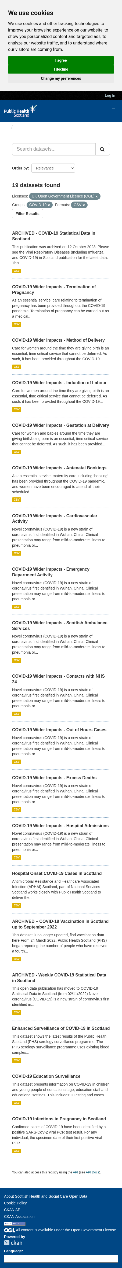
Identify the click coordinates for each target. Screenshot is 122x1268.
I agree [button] (61, 60)
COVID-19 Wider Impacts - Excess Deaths (54, 777)
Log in (110, 95)
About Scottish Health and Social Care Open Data (45, 1196)
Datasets (25, 127)
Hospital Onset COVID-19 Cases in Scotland (57, 873)
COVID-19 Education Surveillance (46, 1076)
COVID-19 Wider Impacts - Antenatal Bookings (59, 468)
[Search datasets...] (54, 149)
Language (13, 1251)
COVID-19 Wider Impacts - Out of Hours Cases (59, 729)
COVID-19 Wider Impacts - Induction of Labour (59, 382)
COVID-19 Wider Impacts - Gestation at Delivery (60, 425)
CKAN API (12, 1210)
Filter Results (28, 214)
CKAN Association (19, 1216)
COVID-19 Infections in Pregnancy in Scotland (59, 1119)
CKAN (13, 1243)
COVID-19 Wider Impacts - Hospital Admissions (60, 825)
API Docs (92, 1172)
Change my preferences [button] (61, 78)
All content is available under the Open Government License (60, 1230)
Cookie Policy (15, 1203)
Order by (20, 168)
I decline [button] (61, 69)
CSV (17, 270)
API (75, 1172)
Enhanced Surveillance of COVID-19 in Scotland (61, 1028)
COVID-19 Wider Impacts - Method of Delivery (58, 340)
